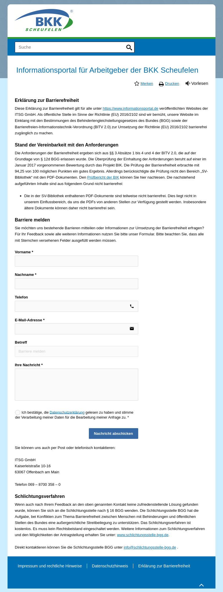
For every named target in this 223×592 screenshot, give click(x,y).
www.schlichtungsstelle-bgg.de (142, 535)
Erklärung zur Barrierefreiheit (164, 566)
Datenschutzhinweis (110, 566)
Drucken (172, 83)
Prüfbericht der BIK (103, 177)
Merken (147, 83)
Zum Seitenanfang (200, 584)
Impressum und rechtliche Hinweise (50, 566)
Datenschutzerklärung (67, 412)
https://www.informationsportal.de (130, 108)
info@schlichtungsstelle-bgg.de (150, 547)
